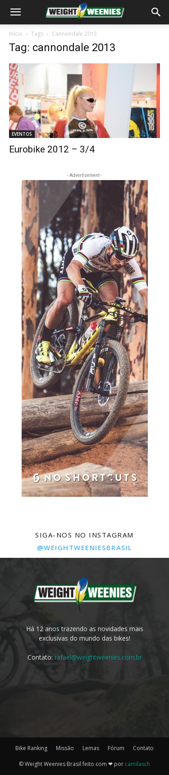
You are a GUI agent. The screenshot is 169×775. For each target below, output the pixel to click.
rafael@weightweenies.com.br (98, 657)
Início (16, 34)
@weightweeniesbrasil (84, 547)
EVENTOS (22, 134)
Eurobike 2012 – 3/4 (52, 149)
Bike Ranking (31, 748)
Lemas (90, 748)
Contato (143, 748)
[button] (15, 12)
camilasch (137, 764)
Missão (65, 748)
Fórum (116, 748)
